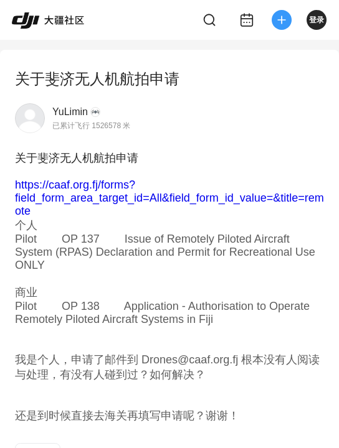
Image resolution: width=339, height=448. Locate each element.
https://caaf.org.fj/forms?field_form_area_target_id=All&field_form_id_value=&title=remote (169, 198)
